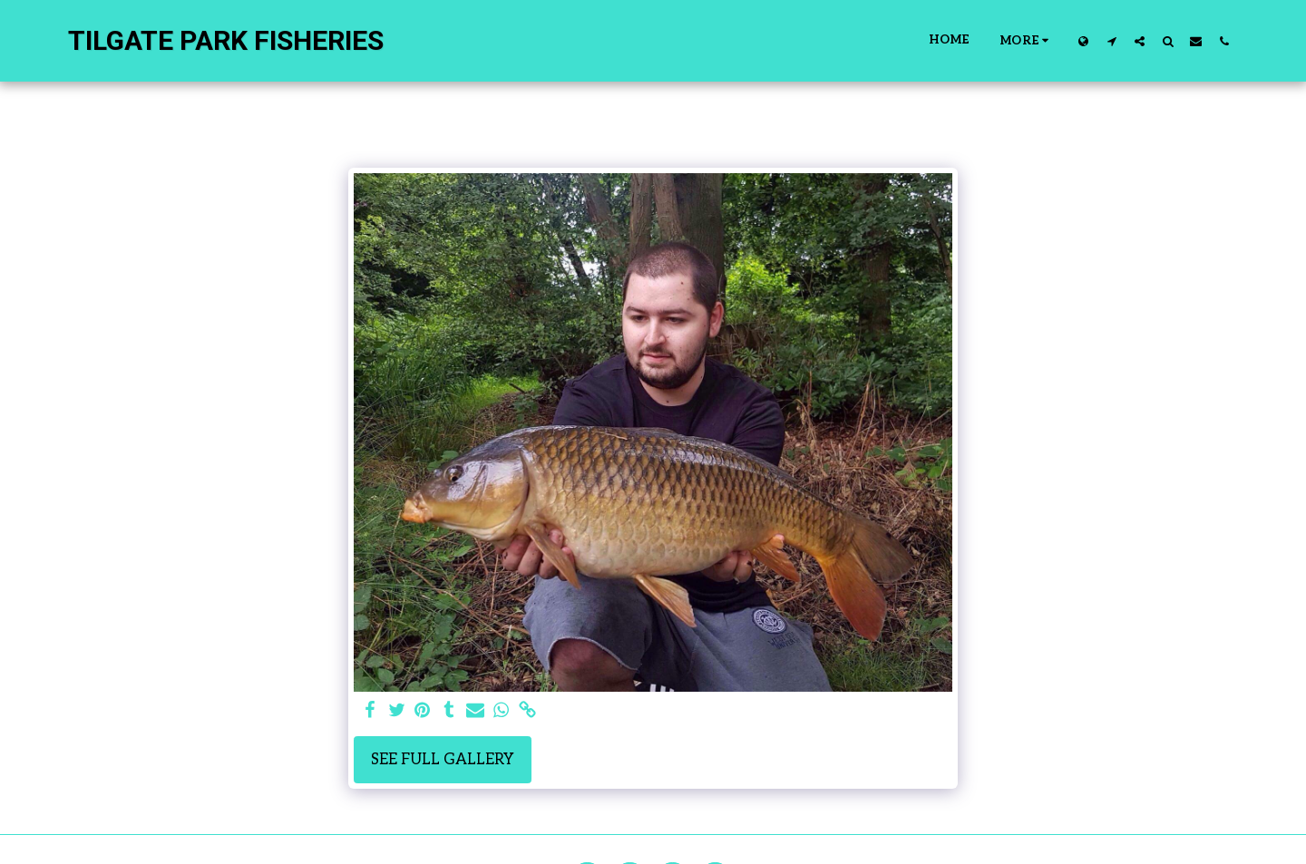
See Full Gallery (442, 760)
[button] (1111, 40)
